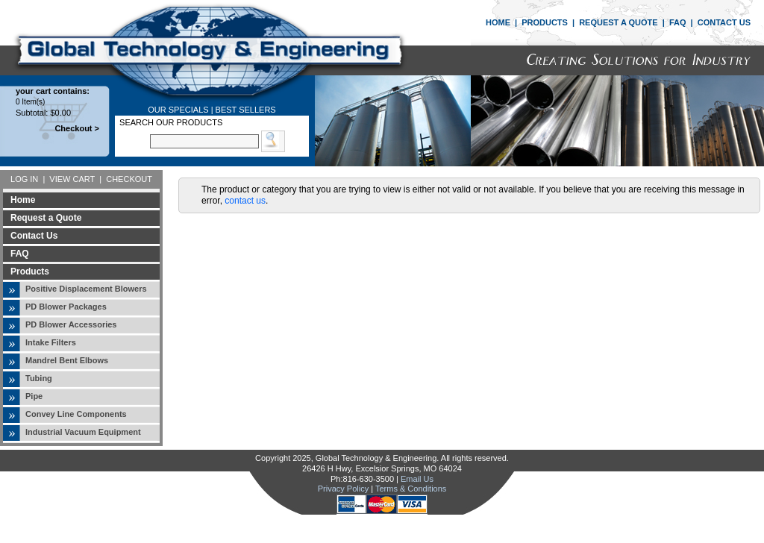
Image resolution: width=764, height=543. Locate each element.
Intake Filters (50, 342)
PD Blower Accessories (70, 324)
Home (22, 200)
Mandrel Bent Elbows (66, 360)
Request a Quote (45, 218)
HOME (498, 22)
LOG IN (24, 179)
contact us (245, 200)
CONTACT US (724, 22)
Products (29, 271)
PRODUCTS (545, 22)
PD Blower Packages (66, 306)
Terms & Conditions (410, 488)
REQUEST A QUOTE (618, 22)
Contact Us (33, 235)
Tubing (38, 378)
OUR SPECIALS (178, 109)
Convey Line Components (76, 413)
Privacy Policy (343, 488)
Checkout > (76, 128)
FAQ (677, 22)
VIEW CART (72, 179)
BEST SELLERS (246, 109)
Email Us (417, 478)
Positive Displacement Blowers (86, 288)
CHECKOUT (129, 179)
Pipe (34, 396)
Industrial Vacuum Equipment (83, 431)
